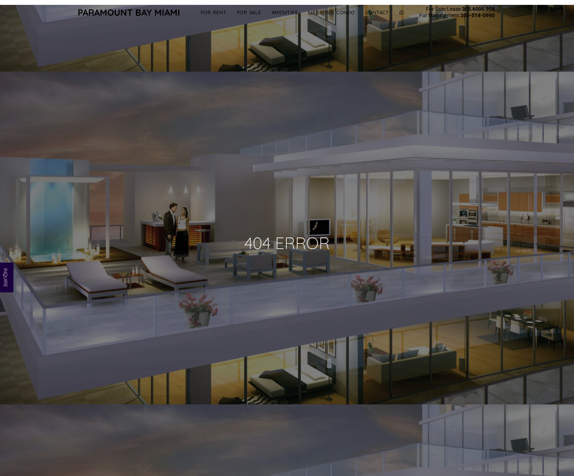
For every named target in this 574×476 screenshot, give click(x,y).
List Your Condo (331, 12)
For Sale (249, 12)
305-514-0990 (477, 15)
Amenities (285, 12)
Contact (377, 12)
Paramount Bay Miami (129, 12)
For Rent (213, 12)
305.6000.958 (478, 9)
